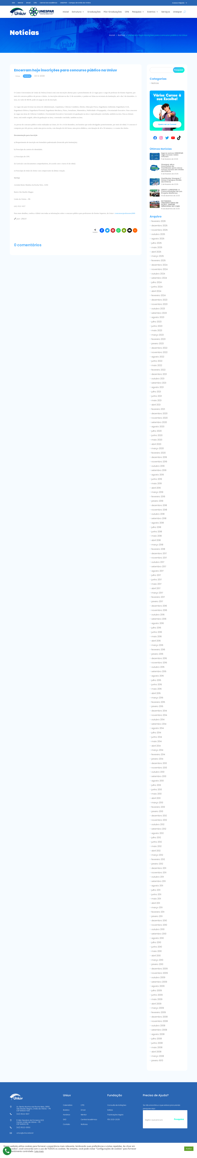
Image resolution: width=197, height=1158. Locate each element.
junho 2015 (156, 684)
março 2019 (157, 492)
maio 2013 (156, 793)
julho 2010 (156, 942)
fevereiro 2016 (158, 649)
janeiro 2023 (157, 343)
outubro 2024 (158, 273)
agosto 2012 (157, 833)
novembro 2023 (159, 304)
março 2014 (157, 750)
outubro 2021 (157, 378)
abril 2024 (156, 291)
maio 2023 (156, 330)
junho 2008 (157, 1043)
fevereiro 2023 (158, 339)
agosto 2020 (157, 426)
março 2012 (157, 855)
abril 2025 (156, 251)
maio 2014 (156, 741)
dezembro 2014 (159, 710)
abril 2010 (156, 955)
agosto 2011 (157, 885)
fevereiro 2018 (158, 549)
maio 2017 (156, 584)
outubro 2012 (157, 824)
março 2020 (157, 448)
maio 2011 (156, 898)
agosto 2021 (157, 387)
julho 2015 (156, 680)
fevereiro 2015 (158, 702)
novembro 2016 (159, 610)
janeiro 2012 (157, 863)
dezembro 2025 (159, 225)
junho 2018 (156, 531)
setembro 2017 (158, 566)
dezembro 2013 (159, 763)
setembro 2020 (159, 422)
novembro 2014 (159, 715)
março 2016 (157, 645)
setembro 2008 (159, 1029)
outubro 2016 (157, 614)
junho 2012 (156, 841)
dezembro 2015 (159, 658)
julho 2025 (156, 243)
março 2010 (157, 960)
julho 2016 (156, 627)
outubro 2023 (158, 308)
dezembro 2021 (159, 374)
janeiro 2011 (156, 916)
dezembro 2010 (159, 920)
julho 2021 (156, 391)
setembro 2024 (159, 278)
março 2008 (157, 1056)
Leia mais (39, 1151)
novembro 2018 (159, 509)
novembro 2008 (159, 1021)
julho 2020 (156, 431)
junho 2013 (156, 789)
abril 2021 (155, 404)
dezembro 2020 (159, 413)
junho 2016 (156, 632)
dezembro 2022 (159, 347)
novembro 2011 (158, 872)
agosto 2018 (157, 522)
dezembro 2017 (159, 553)
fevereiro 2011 (157, 911)
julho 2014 (156, 732)
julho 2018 (156, 527)
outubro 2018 (157, 514)
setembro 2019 (158, 470)
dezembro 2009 (159, 968)
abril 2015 (156, 693)
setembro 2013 (158, 776)
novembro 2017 (159, 557)
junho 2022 (156, 361)
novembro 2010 (159, 925)
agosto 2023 (157, 317)
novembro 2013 (159, 767)
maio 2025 (156, 247)
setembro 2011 (158, 881)
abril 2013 (155, 798)
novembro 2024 (159, 269)
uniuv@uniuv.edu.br (25, 1133)
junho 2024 (156, 286)
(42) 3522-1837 (22, 1114)
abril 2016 (156, 640)
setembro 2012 (158, 828)
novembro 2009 (159, 973)
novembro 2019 (159, 461)
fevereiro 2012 (158, 859)
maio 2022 (156, 365)
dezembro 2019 (159, 457)
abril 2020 (156, 444)
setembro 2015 (158, 671)
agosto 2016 (157, 623)
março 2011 (156, 907)
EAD (13, 3)
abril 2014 (156, 745)
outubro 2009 (158, 977)
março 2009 (157, 1008)
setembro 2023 (159, 313)
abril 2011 (155, 903)
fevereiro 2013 (158, 807)
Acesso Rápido (178, 3)
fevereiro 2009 (158, 1012)
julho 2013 (156, 785)
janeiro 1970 (157, 1060)
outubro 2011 (157, 876)
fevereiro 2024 (158, 295)
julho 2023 (156, 321)
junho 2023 (156, 326)
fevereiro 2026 (158, 221)
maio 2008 (156, 1047)
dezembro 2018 (159, 505)
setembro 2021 (158, 382)
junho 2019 (156, 479)
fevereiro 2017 (158, 597)
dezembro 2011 (158, 868)
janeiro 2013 (157, 811)
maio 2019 (156, 483)
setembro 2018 (158, 518)
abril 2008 (156, 1051)
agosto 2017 (157, 570)
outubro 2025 (158, 234)
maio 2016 (156, 636)
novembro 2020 (159, 417)
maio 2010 (156, 951)
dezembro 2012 (159, 815)
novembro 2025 (159, 230)
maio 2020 (156, 439)
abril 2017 (155, 588)
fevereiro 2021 (158, 409)
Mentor (20, 3)
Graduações (94, 11)
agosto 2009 (157, 986)
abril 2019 (156, 487)
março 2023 (157, 334)
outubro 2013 (157, 771)
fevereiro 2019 (158, 496)
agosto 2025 (157, 238)
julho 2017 (156, 575)
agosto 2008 (157, 1034)
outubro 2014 (157, 719)
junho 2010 (156, 946)
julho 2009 (156, 990)
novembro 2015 (159, 662)
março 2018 (157, 544)
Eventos (151, 11)
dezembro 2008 (159, 1016)
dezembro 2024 (159, 264)
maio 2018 (156, 535)
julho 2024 (156, 282)
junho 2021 (156, 396)
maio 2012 (156, 846)
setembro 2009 (159, 981)
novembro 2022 (159, 352)
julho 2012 (156, 837)
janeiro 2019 (157, 501)
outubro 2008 (158, 1025)
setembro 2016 (158, 618)
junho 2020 (156, 435)
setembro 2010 (158, 933)
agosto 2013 (157, 780)
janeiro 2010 (157, 964)
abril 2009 (156, 1003)
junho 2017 (156, 579)
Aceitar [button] (189, 1148)
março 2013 (157, 802)
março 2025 (157, 256)
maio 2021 (156, 400)
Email (28, 3)
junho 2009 (157, 994)
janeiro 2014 (157, 758)
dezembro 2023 (159, 299)
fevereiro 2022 (158, 369)
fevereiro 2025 (158, 260)
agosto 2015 (157, 675)
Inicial (66, 11)
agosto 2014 (157, 728)
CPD (35, 3)
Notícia (155, 83)
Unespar (177, 11)
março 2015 (157, 697)
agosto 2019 (157, 474)
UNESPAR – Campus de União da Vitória (75, 3)
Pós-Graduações (113, 11)
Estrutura (76, 11)
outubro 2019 (157, 466)
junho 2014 (156, 737)
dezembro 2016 (159, 605)
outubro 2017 (157, 562)
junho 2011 (156, 894)
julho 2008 (156, 1038)
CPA (127, 11)
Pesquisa (136, 11)
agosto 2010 (157, 938)
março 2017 (157, 592)
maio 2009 (156, 999)
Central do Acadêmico (48, 3)
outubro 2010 (157, 929)
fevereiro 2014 (158, 754)
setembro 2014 (158, 724)
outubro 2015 (157, 667)
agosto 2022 (157, 356)
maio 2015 (156, 688)
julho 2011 (155, 890)
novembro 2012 (159, 820)
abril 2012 (155, 850)
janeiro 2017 (157, 601)
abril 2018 (156, 540)
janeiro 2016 (157, 654)
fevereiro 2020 (158, 452)
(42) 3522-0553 (23, 1127)
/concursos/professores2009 (125, 213)
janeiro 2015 (157, 706)
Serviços (165, 11)
